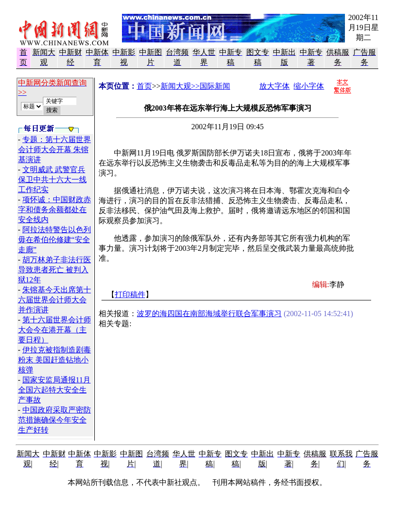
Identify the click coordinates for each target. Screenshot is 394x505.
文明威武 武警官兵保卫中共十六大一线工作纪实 (52, 179)
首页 (144, 86)
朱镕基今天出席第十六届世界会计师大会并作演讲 (54, 300)
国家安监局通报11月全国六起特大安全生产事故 (54, 390)
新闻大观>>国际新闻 (195, 86)
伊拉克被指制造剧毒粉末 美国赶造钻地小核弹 (54, 360)
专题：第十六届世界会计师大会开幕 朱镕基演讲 (54, 149)
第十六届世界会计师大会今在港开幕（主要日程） (54, 330)
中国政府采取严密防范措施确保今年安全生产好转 (54, 420)
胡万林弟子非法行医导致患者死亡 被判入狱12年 (54, 270)
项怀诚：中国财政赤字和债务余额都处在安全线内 (54, 210)
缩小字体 (308, 86)
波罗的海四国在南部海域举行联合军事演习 (209, 313)
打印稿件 (130, 294)
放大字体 (274, 86)
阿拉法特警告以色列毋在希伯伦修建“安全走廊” (54, 240)
